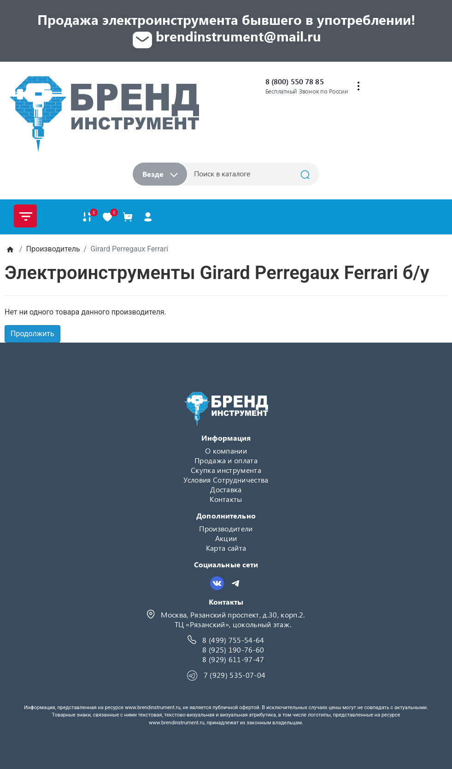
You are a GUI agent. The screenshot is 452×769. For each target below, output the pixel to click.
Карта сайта (226, 548)
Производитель (53, 249)
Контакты (226, 499)
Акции (226, 538)
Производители (225, 528)
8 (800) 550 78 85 (294, 81)
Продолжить (32, 333)
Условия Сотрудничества (225, 479)
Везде (160, 174)
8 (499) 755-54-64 (233, 640)
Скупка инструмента (226, 470)
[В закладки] (107, 217)
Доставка (226, 489)
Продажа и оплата (226, 460)
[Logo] (104, 114)
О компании (226, 450)
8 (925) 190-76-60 (233, 649)
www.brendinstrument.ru (153, 708)
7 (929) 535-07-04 (234, 675)
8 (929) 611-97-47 (233, 659)
